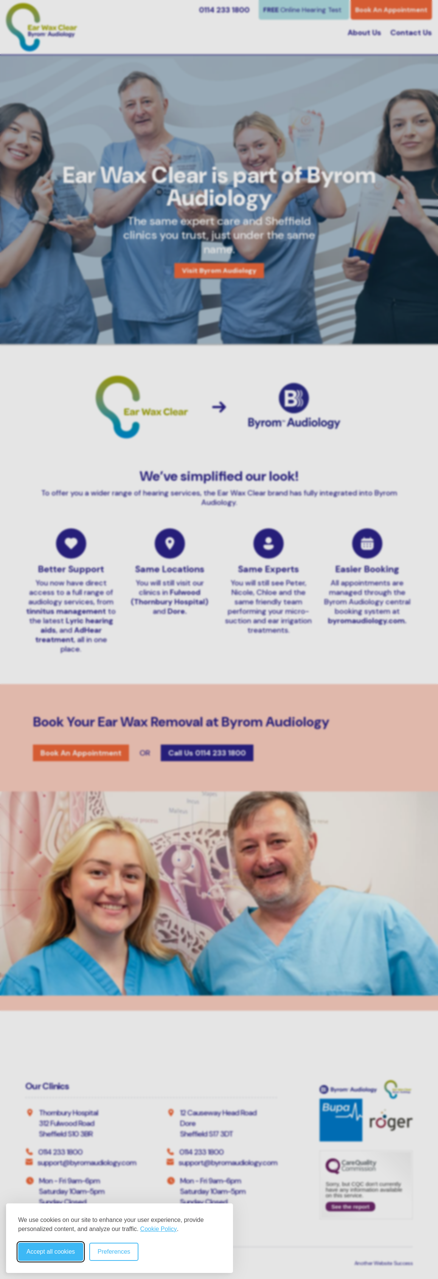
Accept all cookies (50, 1251)
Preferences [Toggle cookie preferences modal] (114, 1251)
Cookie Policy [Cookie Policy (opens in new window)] (158, 1229)
